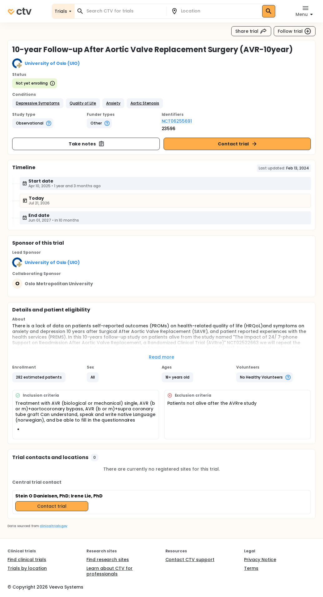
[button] (37, 103)
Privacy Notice (260, 559)
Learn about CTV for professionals (109, 571)
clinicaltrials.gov (53, 526)
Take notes (87, 144)
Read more (161, 357)
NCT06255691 (177, 121)
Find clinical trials (26, 559)
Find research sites (107, 559)
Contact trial (237, 144)
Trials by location (27, 568)
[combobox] (124, 11)
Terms (251, 568)
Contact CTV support (189, 559)
